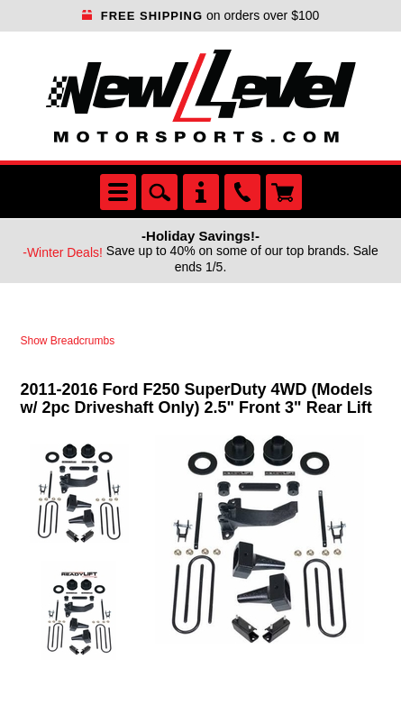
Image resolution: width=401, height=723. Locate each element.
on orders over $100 (201, 15)
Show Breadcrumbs (68, 340)
